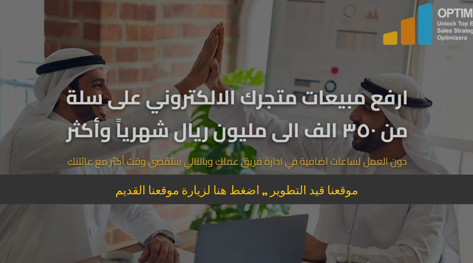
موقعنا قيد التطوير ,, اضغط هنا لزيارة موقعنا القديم (236, 189)
